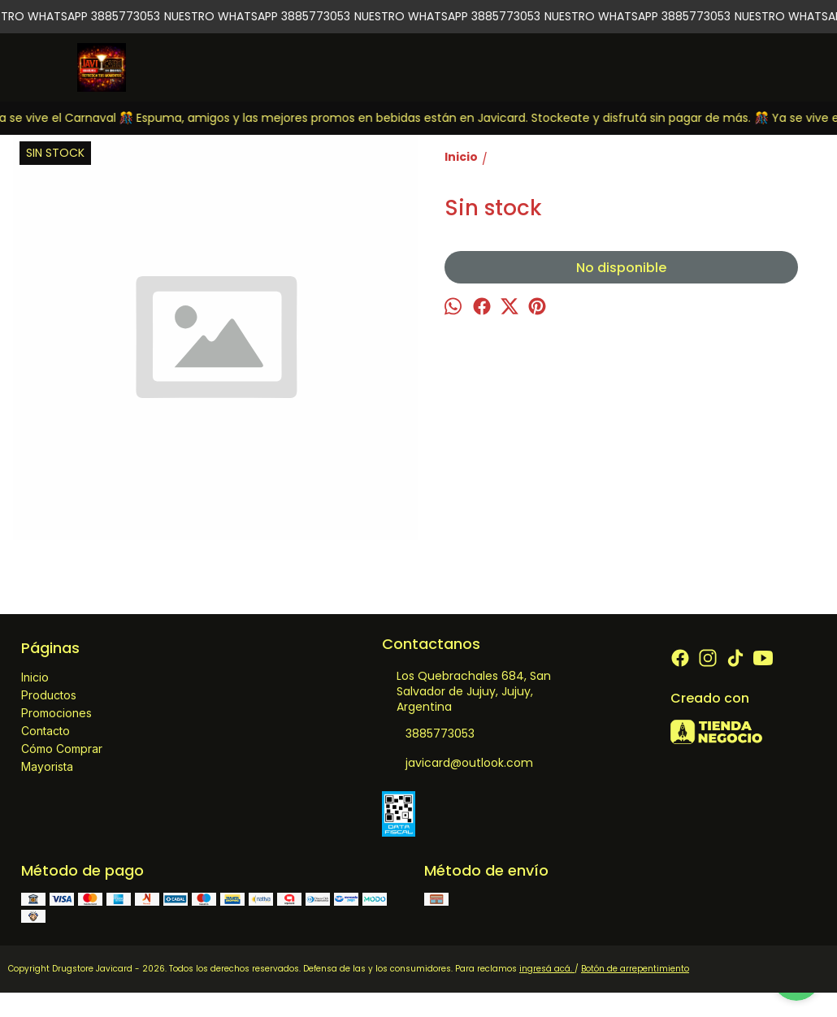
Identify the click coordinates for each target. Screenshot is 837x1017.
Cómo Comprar (61, 748)
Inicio (35, 677)
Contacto (45, 731)
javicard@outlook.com (457, 763)
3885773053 (428, 734)
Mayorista (47, 766)
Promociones (56, 713)
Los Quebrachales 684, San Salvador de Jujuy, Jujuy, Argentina (466, 691)
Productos (48, 695)
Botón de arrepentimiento (635, 969)
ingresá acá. (547, 969)
